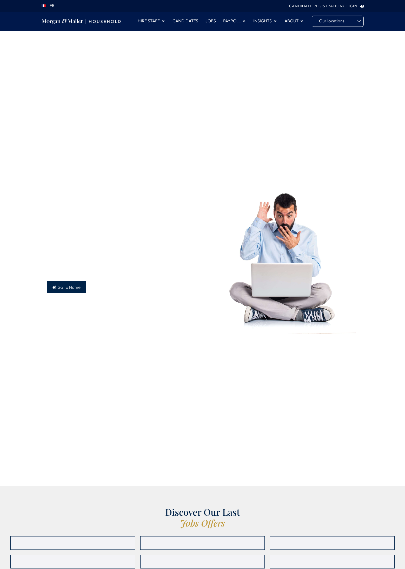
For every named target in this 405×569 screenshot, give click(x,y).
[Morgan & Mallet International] (81, 21)
